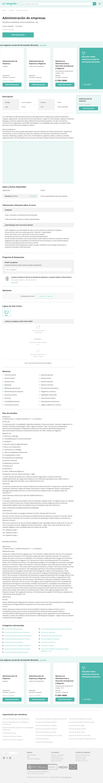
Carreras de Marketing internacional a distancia (56, 629)
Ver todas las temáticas (33, 759)
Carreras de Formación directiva (51, 636)
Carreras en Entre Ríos (48, 642)
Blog (28, 757)
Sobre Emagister (31, 755)
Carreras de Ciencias (9, 733)
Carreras (11, 10)
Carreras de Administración (13, 629)
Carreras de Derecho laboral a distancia (17, 646)
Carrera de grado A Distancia (50, 639)
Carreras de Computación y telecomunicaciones (51, 719)
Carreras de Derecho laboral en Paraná (17, 649)
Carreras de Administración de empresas (15, 719)
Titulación (8, 210)
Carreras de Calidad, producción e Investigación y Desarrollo (18, 729)
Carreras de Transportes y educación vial (82, 739)
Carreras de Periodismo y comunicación (82, 722)
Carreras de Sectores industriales (79, 735)
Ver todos (43, 45)
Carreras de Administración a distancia (17, 632)
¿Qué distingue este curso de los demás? (19, 225)
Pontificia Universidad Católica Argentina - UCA (20, 22)
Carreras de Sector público (77, 729)
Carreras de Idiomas (42, 739)
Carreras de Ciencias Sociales (11, 736)
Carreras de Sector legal (76, 725)
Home (4, 10)
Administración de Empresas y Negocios (37, 62)
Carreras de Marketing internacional (16, 652)
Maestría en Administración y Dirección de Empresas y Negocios (64, 64)
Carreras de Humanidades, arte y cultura (49, 735)
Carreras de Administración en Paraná (16, 639)
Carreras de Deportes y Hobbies (46, 725)
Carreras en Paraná (47, 646)
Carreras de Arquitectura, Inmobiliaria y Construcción (15, 723)
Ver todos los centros (81, 761)
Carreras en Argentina (48, 632)
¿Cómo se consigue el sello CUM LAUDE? (19, 321)
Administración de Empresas (10, 62)
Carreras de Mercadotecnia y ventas (80, 719)
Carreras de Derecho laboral (13, 642)
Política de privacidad (57, 759)
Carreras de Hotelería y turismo (46, 732)
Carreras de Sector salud (77, 732)
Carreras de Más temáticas (44, 742)
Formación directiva (21, 10)
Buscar (94, 3)
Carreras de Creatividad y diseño (46, 722)
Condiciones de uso (56, 757)
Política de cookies (56, 761)
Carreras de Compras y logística (12, 740)
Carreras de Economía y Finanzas (46, 729)
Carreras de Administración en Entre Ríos (17, 636)
